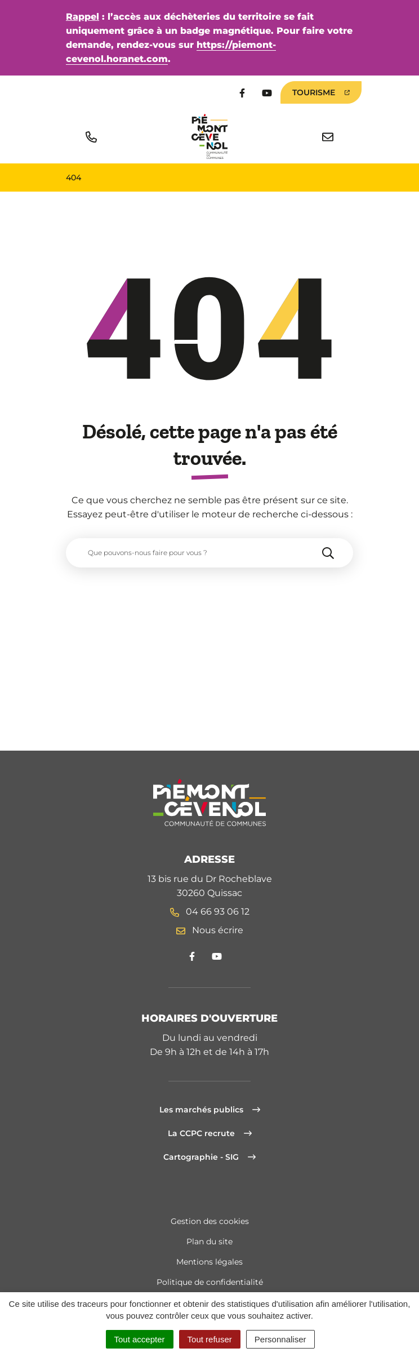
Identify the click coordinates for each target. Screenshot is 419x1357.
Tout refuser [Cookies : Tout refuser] (210, 1339)
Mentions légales (209, 1262)
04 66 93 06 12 (209, 911)
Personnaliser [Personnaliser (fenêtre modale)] (280, 1339)
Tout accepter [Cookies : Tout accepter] (139, 1339)
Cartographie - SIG (209, 1157)
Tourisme (321, 92)
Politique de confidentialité (210, 1282)
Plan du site (209, 1241)
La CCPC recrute (210, 1133)
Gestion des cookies (210, 1221)
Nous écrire (209, 930)
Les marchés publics (209, 1110)
